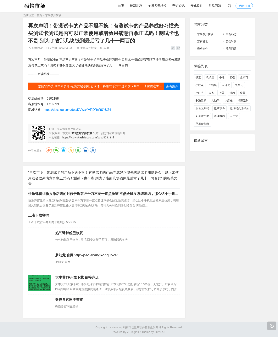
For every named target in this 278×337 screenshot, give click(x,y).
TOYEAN (159, 332)
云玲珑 (226, 85)
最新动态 (136, 5)
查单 (242, 92)
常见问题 (215, 5)
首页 (121, 5)
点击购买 (172, 86)
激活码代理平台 (239, 108)
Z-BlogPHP (133, 332)
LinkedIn (85, 150)
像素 (198, 77)
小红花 (200, 85)
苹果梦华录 (202, 123)
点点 (93, 150)
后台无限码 (202, 108)
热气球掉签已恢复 (69, 233)
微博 (49, 150)
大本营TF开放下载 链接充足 (77, 277)
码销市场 (37, 47)
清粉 (232, 92)
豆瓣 (78, 150)
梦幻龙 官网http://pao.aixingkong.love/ (86, 255)
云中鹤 (234, 116)
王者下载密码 (38, 215)
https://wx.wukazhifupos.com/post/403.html (88, 137)
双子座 (210, 77)
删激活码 (201, 100)
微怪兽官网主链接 (69, 300)
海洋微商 (219, 116)
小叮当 (200, 92)
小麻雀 (229, 100)
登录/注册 (244, 5)
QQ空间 (71, 150)
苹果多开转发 (157, 5)
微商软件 (219, 108)
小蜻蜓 (213, 85)
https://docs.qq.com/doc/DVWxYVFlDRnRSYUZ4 (77, 109)
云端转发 (231, 41)
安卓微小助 (202, 116)
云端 (232, 77)
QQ (63, 150)
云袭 (211, 92)
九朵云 (239, 85)
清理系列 (243, 100)
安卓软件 (197, 5)
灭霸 (222, 92)
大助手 (215, 100)
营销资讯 (178, 5)
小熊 (222, 77)
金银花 (244, 77)
